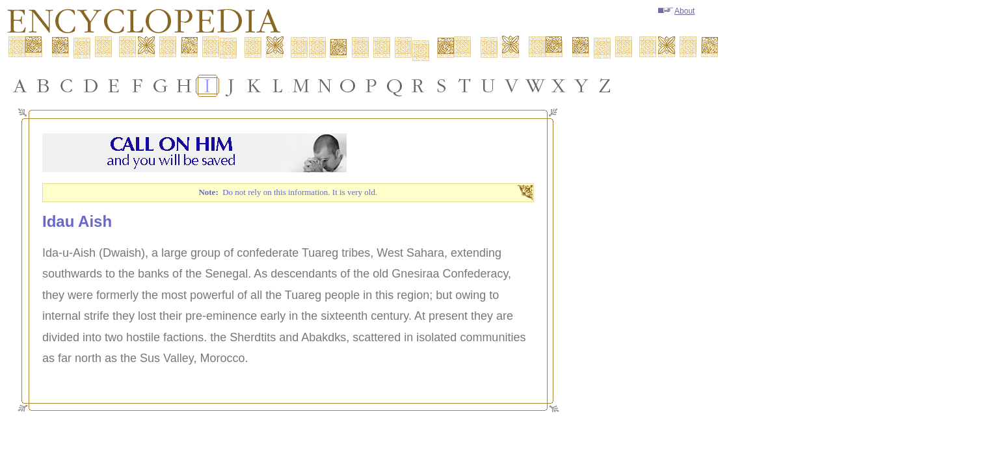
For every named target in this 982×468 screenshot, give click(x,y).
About (676, 11)
